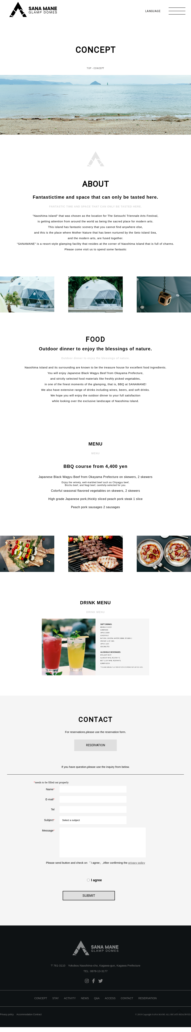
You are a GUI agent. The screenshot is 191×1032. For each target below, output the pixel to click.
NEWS (85, 1003)
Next (186, 295)
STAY (55, 1003)
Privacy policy (7, 1019)
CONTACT (127, 1003)
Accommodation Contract (29, 1019)
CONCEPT (40, 1003)
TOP (89, 68)
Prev (5, 295)
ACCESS (110, 1003)
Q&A (97, 1003)
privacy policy (136, 867)
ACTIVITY (70, 1003)
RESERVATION (147, 1003)
